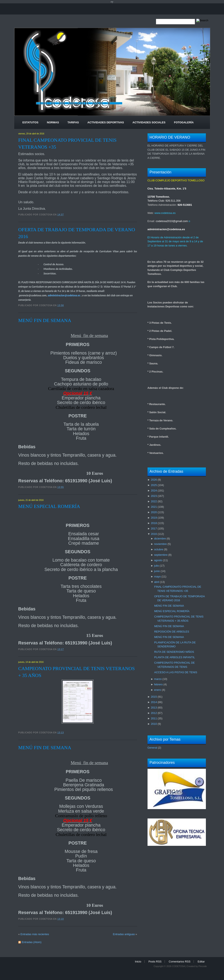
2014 (154, 702)
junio (157, 571)
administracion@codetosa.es (64, 295)
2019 (154, 517)
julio (156, 565)
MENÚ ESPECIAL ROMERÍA (49, 506)
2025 (154, 485)
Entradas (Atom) (31, 942)
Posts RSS (154, 961)
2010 (154, 723)
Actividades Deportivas (106, 122)
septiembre (161, 554)
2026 (154, 479)
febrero (158, 684)
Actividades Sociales (149, 122)
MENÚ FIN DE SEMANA (44, 320)
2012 (154, 713)
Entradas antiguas (124, 934)
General (152, 747)
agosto (158, 560)
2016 (154, 533)
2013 (154, 707)
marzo (158, 679)
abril (156, 581)
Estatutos (31, 122)
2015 (154, 696)
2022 (154, 501)
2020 (154, 512)
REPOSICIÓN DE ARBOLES (171, 631)
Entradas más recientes (34, 934)
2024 (154, 490)
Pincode (203, 966)
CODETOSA (178, 966)
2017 (154, 528)
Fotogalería (184, 122)
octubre (158, 549)
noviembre (160, 544)
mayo (157, 576)
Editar (201, 961)
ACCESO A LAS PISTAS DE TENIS (175, 672)
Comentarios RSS (179, 961)
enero (157, 689)
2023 (154, 496)
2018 (154, 523)
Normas (53, 122)
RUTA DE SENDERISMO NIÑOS (174, 651)
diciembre (160, 538)
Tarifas (73, 122)
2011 (154, 718)
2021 (154, 506)
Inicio (138, 961)
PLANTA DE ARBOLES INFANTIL (174, 657)
